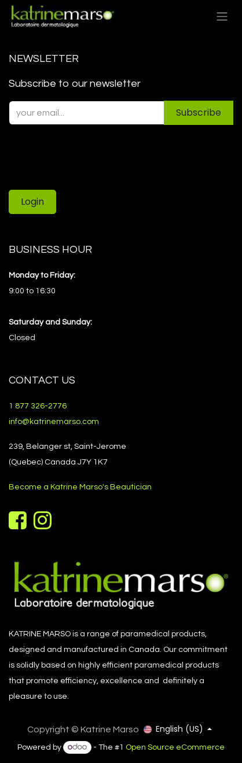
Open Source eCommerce (175, 747)
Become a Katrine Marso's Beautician (80, 487)
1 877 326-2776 (38, 406)
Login (32, 201)
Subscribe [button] (198, 112)
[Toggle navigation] (222, 16)
